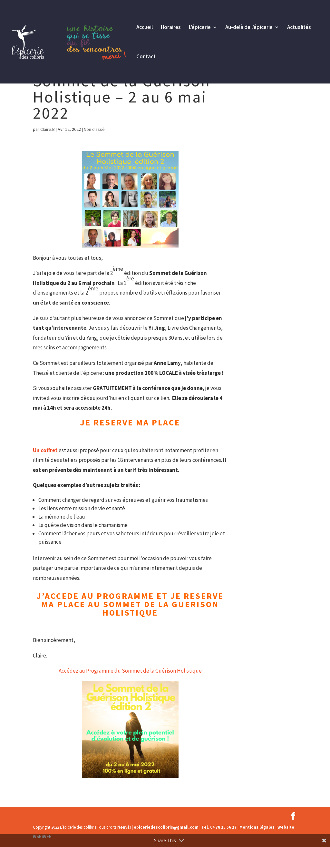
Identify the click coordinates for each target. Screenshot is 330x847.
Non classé (94, 129)
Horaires (171, 28)
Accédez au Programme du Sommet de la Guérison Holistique (130, 670)
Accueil (144, 28)
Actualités (299, 28)
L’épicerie (200, 28)
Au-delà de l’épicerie (249, 28)
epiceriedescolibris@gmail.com (166, 827)
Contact (146, 57)
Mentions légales (257, 827)
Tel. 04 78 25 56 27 (219, 827)
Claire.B (47, 129)
